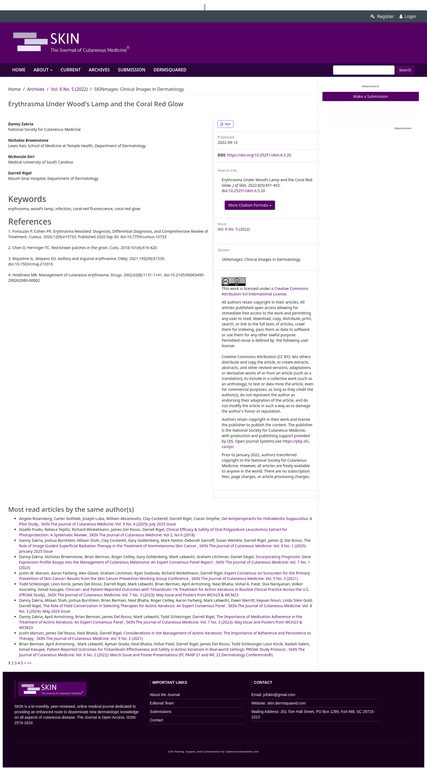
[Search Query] (364, 70)
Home (18, 70)
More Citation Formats (250, 205)
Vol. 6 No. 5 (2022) (69, 89)
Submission (131, 70)
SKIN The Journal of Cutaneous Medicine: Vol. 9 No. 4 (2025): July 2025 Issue (108, 524)
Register (382, 16)
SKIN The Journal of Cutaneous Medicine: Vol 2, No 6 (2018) (141, 534)
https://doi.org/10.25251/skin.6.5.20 (259, 155)
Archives (99, 70)
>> (29, 663)
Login (407, 16)
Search (405, 69)
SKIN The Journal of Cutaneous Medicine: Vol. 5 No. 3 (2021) (244, 578)
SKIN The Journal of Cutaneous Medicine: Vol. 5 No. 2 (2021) (89, 638)
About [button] (42, 70)
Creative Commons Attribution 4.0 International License (265, 291)
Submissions (160, 711)
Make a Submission (370, 96)
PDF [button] (227, 124)
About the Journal (165, 695)
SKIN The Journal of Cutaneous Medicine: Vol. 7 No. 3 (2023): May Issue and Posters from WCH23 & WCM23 (143, 594)
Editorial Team (162, 703)
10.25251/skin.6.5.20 (246, 190)
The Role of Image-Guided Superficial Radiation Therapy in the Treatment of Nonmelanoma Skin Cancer (165, 543)
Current (71, 70)
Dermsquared (170, 70)
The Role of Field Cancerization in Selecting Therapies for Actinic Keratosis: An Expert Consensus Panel (134, 605)
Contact (156, 720)
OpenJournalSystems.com (242, 751)
